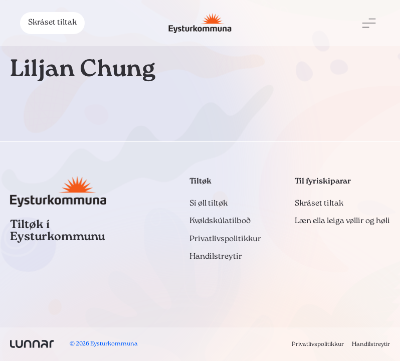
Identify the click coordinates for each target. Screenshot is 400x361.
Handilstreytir (215, 257)
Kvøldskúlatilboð (220, 221)
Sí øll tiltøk (208, 204)
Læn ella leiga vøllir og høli (342, 221)
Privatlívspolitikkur (225, 239)
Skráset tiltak (52, 23)
